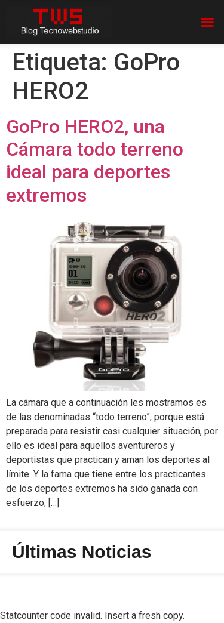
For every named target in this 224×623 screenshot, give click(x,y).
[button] (207, 22)
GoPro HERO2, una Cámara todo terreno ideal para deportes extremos (94, 160)
